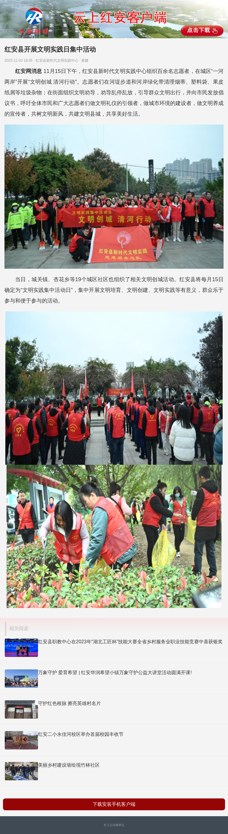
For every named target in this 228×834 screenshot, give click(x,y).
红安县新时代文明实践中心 (58, 60)
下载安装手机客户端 (114, 804)
